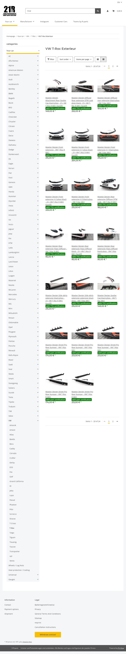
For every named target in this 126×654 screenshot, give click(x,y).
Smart (11, 378)
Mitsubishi (13, 313)
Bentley (12, 89)
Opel (11, 327)
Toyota (11, 402)
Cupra (11, 131)
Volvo (11, 416)
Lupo (12, 495)
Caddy (12, 448)
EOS (11, 467)
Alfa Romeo (13, 61)
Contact (8, 605)
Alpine (11, 65)
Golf (11, 476)
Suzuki (11, 392)
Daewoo (12, 140)
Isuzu (11, 224)
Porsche (12, 346)
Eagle (11, 163)
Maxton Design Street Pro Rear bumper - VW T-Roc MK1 (56, 347)
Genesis (12, 182)
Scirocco (13, 514)
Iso (10, 219)
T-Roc (12, 528)
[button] (107, 11)
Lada (11, 247)
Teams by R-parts (80, 21)
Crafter (12, 458)
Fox (11, 472)
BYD (10, 107)
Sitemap (38, 618)
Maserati (12, 280)
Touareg (13, 542)
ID (10, 486)
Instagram (44, 21)
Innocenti (13, 215)
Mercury (12, 299)
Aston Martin (14, 75)
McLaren (12, 290)
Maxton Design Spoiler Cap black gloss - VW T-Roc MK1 (107, 298)
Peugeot (12, 332)
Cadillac (12, 112)
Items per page (82, 59)
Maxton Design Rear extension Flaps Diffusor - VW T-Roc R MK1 (56, 249)
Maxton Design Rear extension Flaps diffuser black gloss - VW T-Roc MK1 (108, 250)
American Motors (16, 70)
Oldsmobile (13, 322)
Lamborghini (14, 252)
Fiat (10, 173)
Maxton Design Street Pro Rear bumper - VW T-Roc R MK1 (56, 394)
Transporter (15, 551)
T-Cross (13, 523)
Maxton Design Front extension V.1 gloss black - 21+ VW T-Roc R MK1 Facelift (82, 151)
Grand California (17, 481)
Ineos (11, 205)
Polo (11, 509)
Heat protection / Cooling (19, 570)
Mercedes (13, 294)
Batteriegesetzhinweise (44, 605)
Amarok (13, 425)
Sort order (64, 59)
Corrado (13, 453)
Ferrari (11, 168)
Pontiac (12, 341)
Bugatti (12, 98)
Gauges (12, 579)
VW (10, 420)
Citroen (12, 126)
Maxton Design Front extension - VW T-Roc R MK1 (55, 150)
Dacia (11, 135)
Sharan (13, 518)
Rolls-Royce (13, 355)
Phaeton (13, 504)
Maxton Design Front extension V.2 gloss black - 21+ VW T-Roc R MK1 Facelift (55, 200)
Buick (11, 103)
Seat (10, 369)
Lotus (11, 271)
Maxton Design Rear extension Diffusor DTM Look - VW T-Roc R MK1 (107, 199)
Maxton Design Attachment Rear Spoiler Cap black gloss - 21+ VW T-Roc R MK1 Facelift (55, 102)
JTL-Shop (121, 648)
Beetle (12, 439)
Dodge (11, 149)
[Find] (60, 11)
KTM (10, 243)
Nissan (11, 318)
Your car (10, 51)
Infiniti (11, 210)
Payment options (12, 609)
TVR (10, 411)
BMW (11, 93)
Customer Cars (61, 21)
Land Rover (13, 262)
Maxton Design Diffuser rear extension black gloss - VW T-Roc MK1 (108, 100)
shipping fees (27, 642)
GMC (11, 187)
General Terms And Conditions (48, 614)
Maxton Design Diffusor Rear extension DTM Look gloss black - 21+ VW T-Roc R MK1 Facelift (82, 102)
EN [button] (118, 2)
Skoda (11, 374)
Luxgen (12, 276)
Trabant (12, 406)
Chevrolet (13, 117)
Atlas (12, 434)
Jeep (10, 233)
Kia (10, 238)
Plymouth (13, 336)
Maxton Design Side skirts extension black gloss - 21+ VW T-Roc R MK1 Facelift (56, 299)
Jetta (11, 490)
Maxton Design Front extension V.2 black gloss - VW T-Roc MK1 (82, 199)
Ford (10, 177)
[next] (117, 66)
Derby (12, 462)
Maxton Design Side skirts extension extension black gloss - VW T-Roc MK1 (82, 298)
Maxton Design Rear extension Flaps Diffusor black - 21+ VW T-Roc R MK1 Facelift (82, 250)
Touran (13, 547)
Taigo (12, 533)
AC (10, 56)
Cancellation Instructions (45, 627)
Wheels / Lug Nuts (16, 565)
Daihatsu (12, 145)
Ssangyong (13, 383)
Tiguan (12, 537)
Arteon (12, 430)
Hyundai (12, 201)
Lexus (11, 266)
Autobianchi (14, 84)
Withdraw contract (48, 634)
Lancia (11, 257)
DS (10, 159)
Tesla (11, 397)
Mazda (11, 285)
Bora (11, 444)
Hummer (12, 196)
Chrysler (12, 121)
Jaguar (11, 229)
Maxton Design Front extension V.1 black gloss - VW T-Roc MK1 (108, 150)
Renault (12, 350)
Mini (10, 308)
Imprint (38, 622)
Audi (10, 79)
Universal (13, 575)
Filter (51, 59)
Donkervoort (14, 154)
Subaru (12, 388)
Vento (12, 561)
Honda (11, 191)
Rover (11, 360)
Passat (12, 500)
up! (11, 556)
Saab (11, 364)
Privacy (38, 609)
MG (10, 304)
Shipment (9, 614)
